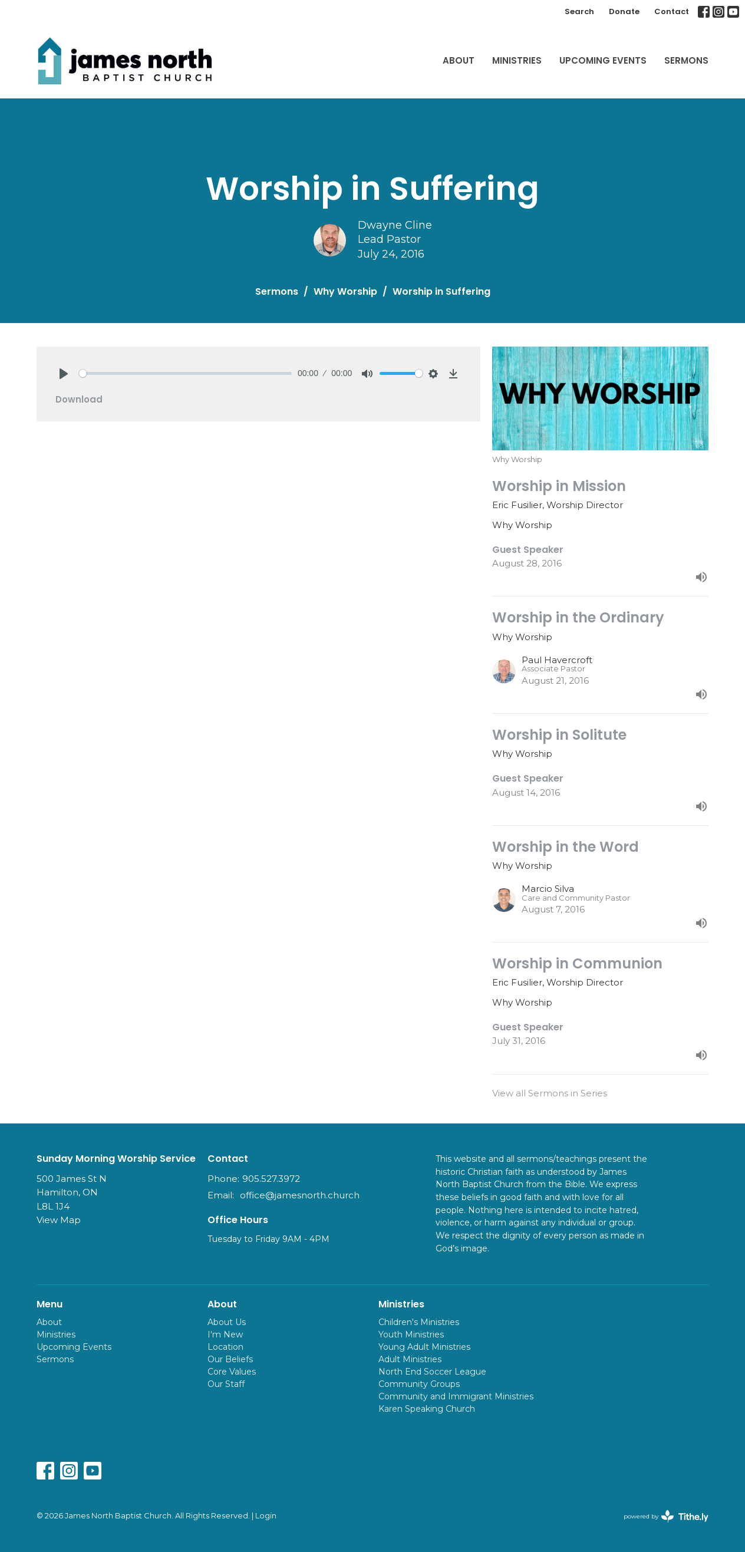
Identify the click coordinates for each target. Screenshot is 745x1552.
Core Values (231, 1371)
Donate (624, 11)
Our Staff (226, 1384)
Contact (671, 11)
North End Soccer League (432, 1371)
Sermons (686, 60)
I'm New (225, 1334)
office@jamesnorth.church (300, 1195)
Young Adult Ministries (424, 1347)
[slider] (185, 373)
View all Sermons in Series (549, 1093)
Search (579, 11)
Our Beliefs (230, 1359)
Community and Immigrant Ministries (455, 1396)
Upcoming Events (603, 60)
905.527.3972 (271, 1178)
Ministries (517, 60)
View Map (59, 1219)
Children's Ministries (418, 1322)
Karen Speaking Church (426, 1408)
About (458, 60)
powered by (666, 1516)
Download (79, 399)
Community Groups (419, 1384)
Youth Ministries (411, 1334)
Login (265, 1515)
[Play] (63, 373)
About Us (226, 1322)
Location (225, 1347)
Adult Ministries (409, 1359)
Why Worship (345, 291)
